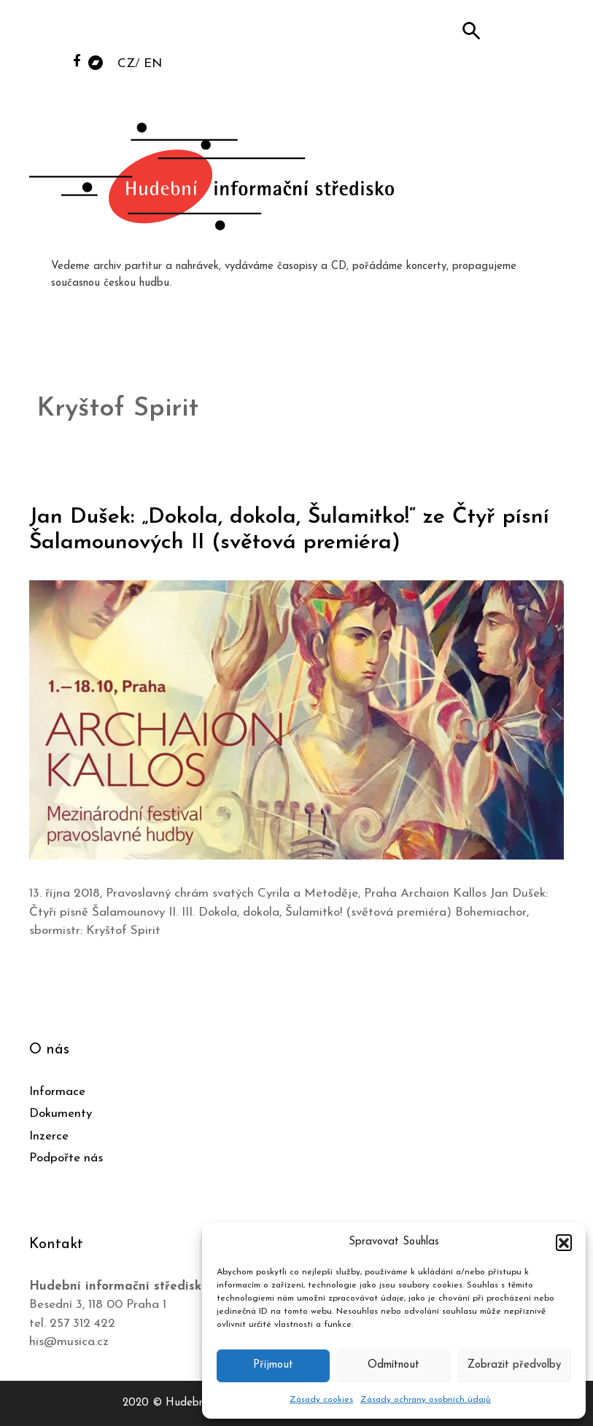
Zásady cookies (321, 1399)
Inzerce (49, 1136)
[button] (564, 1242)
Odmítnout (393, 1365)
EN (153, 64)
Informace (57, 1092)
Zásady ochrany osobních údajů (425, 1399)
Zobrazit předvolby (514, 1365)
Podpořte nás (66, 1158)
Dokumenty (60, 1113)
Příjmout (273, 1365)
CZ (126, 64)
